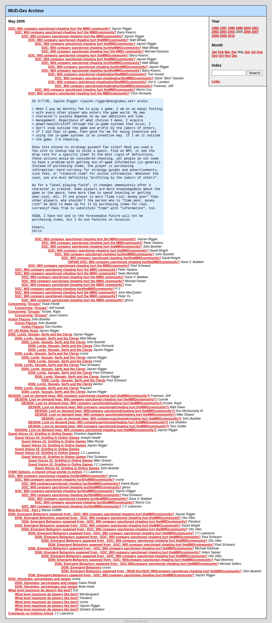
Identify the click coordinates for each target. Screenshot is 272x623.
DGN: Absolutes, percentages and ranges (39, 579)
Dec (234, 56)
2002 (215, 32)
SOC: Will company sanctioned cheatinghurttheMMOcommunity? (97, 74)
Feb (221, 52)
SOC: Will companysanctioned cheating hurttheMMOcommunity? (71, 483)
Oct (221, 56)
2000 (247, 28)
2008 (215, 36)
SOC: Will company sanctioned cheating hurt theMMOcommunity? (78, 40)
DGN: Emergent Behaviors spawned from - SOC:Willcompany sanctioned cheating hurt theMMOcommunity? (137, 564)
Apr (234, 52)
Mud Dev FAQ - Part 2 (24, 510)
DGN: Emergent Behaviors (81, 567)
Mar (227, 52)
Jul (253, 52)
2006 (247, 32)
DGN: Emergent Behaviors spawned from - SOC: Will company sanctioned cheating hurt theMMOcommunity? (91, 514)
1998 (231, 28)
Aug (260, 52)
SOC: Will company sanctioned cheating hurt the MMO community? (59, 29)
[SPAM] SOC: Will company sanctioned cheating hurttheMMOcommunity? (124, 262)
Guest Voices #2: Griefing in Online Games (40, 434)
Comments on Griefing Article (30, 613)
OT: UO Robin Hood (23, 331)
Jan (214, 52)
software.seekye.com (136, 621)
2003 (223, 32)
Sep (215, 56)
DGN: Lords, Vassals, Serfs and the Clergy (40, 334)
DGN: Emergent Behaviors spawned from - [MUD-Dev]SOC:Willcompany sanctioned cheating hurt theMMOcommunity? (151, 571)
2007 (255, 32)
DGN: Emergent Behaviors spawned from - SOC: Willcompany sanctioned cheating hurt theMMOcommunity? (130, 560)
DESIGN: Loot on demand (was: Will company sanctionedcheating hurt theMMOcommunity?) (92, 403)
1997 (223, 28)
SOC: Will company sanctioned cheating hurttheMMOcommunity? (91, 48)
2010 (231, 36)
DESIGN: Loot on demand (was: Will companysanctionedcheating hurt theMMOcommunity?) (111, 418)
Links (216, 81)
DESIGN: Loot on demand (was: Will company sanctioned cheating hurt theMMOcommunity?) (79, 396)
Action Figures (19, 319)
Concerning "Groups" (24, 304)
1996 (215, 28)
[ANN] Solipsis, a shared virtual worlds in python (45, 472)
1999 (239, 28)
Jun (247, 52)
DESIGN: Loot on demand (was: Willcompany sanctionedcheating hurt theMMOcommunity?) (105, 411)
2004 (231, 32)
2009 (223, 36)
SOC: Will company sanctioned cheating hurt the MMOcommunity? (65, 32)
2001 (255, 28)
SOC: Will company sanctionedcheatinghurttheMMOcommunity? (104, 86)
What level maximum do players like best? (40, 590)
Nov (228, 56)
